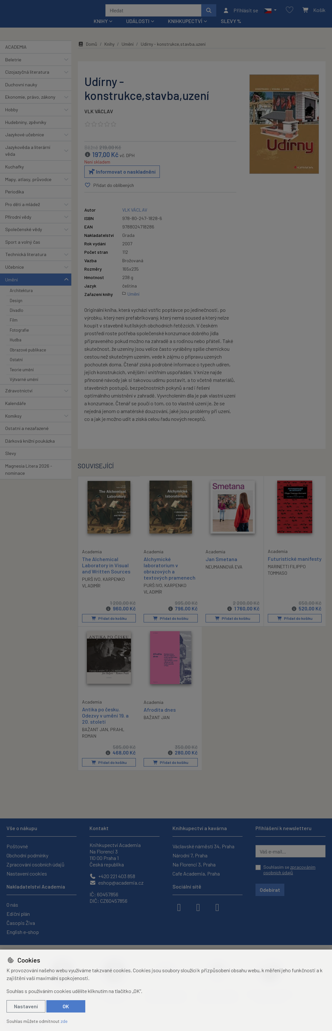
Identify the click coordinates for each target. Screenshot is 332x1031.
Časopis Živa (20, 923)
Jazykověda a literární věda (27, 159)
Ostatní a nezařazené (27, 437)
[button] (270, 14)
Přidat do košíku (108, 627)
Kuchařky (14, 175)
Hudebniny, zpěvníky (25, 130)
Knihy (109, 52)
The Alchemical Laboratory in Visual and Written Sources (106, 573)
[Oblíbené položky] (289, 14)
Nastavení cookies (26, 873)
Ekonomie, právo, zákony (30, 105)
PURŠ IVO (91, 587)
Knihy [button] (101, 30)
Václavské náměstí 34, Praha (203, 846)
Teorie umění (22, 378)
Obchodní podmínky (27, 855)
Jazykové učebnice (24, 143)
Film (14, 328)
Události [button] (137, 30)
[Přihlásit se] (240, 14)
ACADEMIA (16, 55)
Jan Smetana (221, 568)
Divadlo (16, 319)
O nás (12, 905)
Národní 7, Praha (190, 855)
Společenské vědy (23, 238)
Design (16, 309)
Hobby (11, 118)
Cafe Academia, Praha (196, 873)
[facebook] (178, 906)
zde (64, 1021)
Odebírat (270, 890)
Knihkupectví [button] (185, 30)
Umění (11, 288)
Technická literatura (25, 263)
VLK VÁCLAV (98, 120)
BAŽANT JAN (95, 738)
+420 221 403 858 (112, 876)
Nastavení (26, 1006)
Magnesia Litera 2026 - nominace (28, 478)
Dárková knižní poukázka (30, 449)
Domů (87, 52)
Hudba (15, 348)
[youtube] (217, 906)
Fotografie (19, 338)
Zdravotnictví (18, 399)
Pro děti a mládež (22, 213)
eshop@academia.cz (116, 882)
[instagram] (198, 906)
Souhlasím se (289, 870)
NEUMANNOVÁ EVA (224, 575)
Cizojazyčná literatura (27, 80)
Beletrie (13, 68)
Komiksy (13, 424)
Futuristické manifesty (282, 570)
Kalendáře (15, 412)
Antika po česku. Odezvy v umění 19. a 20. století (105, 724)
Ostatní (16, 368)
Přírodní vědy (18, 225)
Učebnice (14, 275)
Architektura (21, 299)
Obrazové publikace (28, 358)
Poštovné (17, 846)
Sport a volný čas (22, 250)
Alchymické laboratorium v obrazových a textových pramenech (170, 577)
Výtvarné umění (24, 388)
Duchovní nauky (21, 93)
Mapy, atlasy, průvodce (28, 188)
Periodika (14, 200)
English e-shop (22, 932)
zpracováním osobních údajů (289, 870)
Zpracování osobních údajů (35, 864)
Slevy (10, 462)
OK (66, 1006)
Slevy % (231, 30)
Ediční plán (18, 914)
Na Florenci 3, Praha (194, 864)
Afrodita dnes (160, 718)
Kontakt (99, 828)
